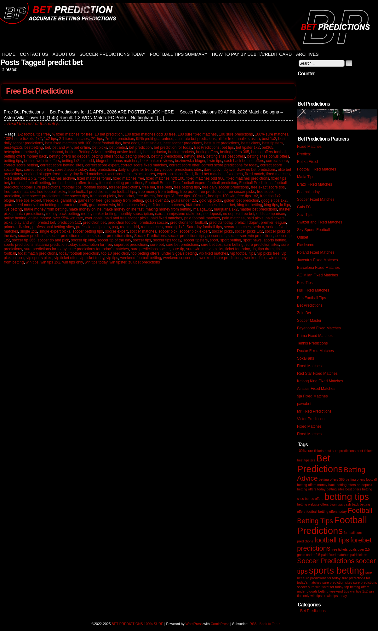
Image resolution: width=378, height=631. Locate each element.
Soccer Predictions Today (112, 54)
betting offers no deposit (69, 156)
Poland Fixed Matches (316, 252)
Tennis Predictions (312, 343)
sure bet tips (211, 244)
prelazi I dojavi (246, 222)
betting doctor (154, 152)
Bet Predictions (207, 147)
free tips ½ (166, 196)
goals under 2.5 (184, 200)
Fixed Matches (309, 146)
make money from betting (45, 209)
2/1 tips (97, 138)
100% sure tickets (19, 138)
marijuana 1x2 (226, 209)
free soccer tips (75, 196)
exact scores (144, 174)
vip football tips (242, 253)
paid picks (255, 218)
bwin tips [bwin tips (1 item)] (336, 504)
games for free (90, 200)
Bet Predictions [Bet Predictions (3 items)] (320, 463)
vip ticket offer (65, 258)
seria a (258, 227)
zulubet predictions (144, 262)
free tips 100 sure (191, 196)
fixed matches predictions (247, 178)
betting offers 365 (234, 152)
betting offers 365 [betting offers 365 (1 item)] (332, 479)
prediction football (122, 222)
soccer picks (222, 231)
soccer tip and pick (53, 240)
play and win (25, 222)
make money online (85, 209)
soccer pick (167, 231)
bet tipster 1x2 (248, 147)
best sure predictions (221, 143)
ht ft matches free (131, 205)
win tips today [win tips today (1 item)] (337, 596)
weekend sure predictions (220, 258)
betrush (31, 152)
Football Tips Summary (179, 54)
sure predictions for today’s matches (98, 249)
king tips (271, 205)
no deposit (212, 213)
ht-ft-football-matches (166, 205)
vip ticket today (92, 258)
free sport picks (103, 196)
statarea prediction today (56, 244)
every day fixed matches (82, 174)
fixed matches (277, 174)
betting (71, 152)
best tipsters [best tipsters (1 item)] (306, 460)
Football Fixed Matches (316, 169)
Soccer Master (309, 320)
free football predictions (87, 191)
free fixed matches (19, 191)
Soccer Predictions (150, 236)
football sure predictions (40, 187)
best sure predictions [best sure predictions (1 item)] (339, 451)
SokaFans (305, 358)
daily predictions (102, 169)
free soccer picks (240, 191)
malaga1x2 (202, 209)
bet (47, 147)
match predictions (29, 213)
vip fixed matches (213, 253)
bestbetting (33, 147)
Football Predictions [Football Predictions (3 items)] (332, 525)
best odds (131, 143)
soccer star (216, 236)
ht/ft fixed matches (201, 205)
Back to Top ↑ (270, 624)
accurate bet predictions (195, 138)
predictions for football (188, 222)
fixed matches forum (94, 178)
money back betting (62, 213)
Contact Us (34, 54)
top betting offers (145, 253)
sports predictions (18, 244)
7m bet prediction (119, 138)
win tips (32, 262)
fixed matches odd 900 (205, 178)
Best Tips (304, 283)
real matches (152, 227)
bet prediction (140, 147)
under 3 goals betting (179, 253)
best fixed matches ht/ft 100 (68, 143)
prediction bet (94, 222)
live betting (13, 209)
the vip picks (213, 249)
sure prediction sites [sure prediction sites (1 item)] (337, 582)
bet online (82, 147)
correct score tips (38, 169)
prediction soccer (154, 222)
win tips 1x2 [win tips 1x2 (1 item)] (359, 591)
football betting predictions (121, 183)
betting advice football (123, 152)
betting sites (194, 156)
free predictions (211, 191)
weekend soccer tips (180, 258)
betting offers (207, 152)
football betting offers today (74, 183)
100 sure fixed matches (197, 134)
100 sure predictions (236, 134)
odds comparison (270, 213)
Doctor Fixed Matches (315, 351)
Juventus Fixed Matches (317, 260)
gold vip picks (210, 200)
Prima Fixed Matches (315, 335)
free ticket (126, 196)
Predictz (304, 154)
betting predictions (166, 156)
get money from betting (124, 200)
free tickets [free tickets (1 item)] (339, 549)
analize (243, 138)
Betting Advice (91, 152)
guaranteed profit (72, 205)
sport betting (230, 240)
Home (8, 54)
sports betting (275, 240)
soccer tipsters (195, 240)
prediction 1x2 (69, 222)
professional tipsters (93, 227)
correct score (277, 161)
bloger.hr (103, 161)
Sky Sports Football (313, 230)
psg (115, 227)
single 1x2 (28, 231)
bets (43, 152)
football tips (72, 187)
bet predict (118, 147)
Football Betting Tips (162, 183)
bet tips (228, 147)
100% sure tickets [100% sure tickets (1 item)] (310, 451)
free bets (164, 187)
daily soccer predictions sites (178, 169)
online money (39, 218)
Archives (307, 54)
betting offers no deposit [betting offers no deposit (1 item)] (354, 485)
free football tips (123, 191)
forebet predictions (124, 187)
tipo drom (265, 249)
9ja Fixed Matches (312, 396)
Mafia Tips (305, 177)
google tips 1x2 (274, 200)
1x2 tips (50, 138)
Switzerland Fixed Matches (319, 222)
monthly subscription (135, 213)
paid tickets (275, 218)
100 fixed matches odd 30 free (150, 134)
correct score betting (21, 165)
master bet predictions (258, 209)
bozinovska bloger (190, 161)
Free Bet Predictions (39, 91)
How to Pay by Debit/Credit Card (252, 54)
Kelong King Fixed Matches (320, 381)
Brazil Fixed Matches (314, 184)
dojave (228, 169)
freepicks (50, 200)
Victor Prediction (310, 419)
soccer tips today (167, 240)
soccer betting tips (87, 231)
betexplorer (13, 152)
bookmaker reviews (156, 161)
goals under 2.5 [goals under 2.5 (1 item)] (308, 555)
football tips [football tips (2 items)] (331, 540)
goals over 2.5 (157, 200)
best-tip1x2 (13, 147)
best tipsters (272, 143)
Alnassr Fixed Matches (316, 388)
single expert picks (55, 231)
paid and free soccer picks (126, 218)
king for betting (249, 205)
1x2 (39, 138)
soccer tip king (83, 240)
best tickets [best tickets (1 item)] (365, 451)
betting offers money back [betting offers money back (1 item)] (316, 485)
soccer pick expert (195, 231)
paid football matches (202, 218)
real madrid (129, 227)
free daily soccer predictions (225, 187)
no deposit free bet (238, 213)
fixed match (254, 174)
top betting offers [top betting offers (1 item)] (356, 587)
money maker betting (98, 213)
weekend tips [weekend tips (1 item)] (339, 591)
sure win (193, 249)
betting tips (13, 161)
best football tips (107, 143)
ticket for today (237, 249)
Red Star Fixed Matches (317, 373)
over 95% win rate (68, 218)
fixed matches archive (56, 178)
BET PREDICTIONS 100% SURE (189, 26)
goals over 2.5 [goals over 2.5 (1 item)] (359, 549)
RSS (253, 624)
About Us (64, 54)
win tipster (118, 262)
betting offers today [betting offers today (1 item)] (311, 489)
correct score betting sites (61, 165)
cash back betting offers (244, 161)
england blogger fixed (42, 174)
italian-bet (227, 205)
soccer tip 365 (24, 240)
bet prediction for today (173, 147)
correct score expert (102, 165)
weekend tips (255, 258)
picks (8, 222)
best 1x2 (269, 138)
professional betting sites (53, 227)
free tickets (145, 196)
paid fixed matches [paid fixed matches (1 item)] (335, 555)
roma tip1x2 (175, 227)
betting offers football (268, 152)
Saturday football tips (204, 227)
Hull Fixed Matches (313, 290)
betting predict (137, 156)
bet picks (99, 147)
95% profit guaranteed (154, 138)
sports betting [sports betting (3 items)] (336, 570)
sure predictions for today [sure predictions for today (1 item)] (322, 578)
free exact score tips (268, 187)
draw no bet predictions (256, 169)
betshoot (56, 152)
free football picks (51, 191)
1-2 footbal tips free (34, 134)
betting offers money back (25, 156)
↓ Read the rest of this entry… (33, 123)
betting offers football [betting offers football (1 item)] (361, 479)
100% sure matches (271, 134)
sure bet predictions (182, 244)
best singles (151, 143)
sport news (252, 240)
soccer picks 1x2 (249, 231)
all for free (226, 138)
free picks (188, 191)
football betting (38, 183)
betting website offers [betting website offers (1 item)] (313, 504)
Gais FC (304, 207)
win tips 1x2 (50, 262)
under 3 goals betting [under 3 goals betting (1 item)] (313, 591)
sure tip (178, 249)
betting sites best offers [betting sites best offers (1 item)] (344, 489)
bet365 (267, 147)
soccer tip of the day (114, 240)
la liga (285, 205)
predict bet (46, 222)
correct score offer (184, 165)
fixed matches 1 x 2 (20, 178)
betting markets (181, 152)
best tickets (250, 143)
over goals (93, 218)
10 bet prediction (108, 134)
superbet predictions (131, 244)
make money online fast (124, 209)
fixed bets (234, 174)
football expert (193, 183)
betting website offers (42, 161)
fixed (188, 174)
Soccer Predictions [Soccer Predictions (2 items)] (325, 561)
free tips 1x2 (248, 196)
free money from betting (158, 191)
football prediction (222, 183)
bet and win (62, 147)
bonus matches (125, 161)
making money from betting (168, 209)
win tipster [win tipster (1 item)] (317, 596)
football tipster (95, 187)
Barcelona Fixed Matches (318, 267)
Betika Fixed (307, 161)
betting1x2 (70, 161)
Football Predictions (255, 183)
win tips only (72, 262)
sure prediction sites (262, 244)
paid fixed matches (166, 218)
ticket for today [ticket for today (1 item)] (332, 587)
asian (255, 138)
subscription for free (95, 244)
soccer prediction (32, 236)
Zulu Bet (304, 313)
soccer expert (116, 231)
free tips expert (28, 200)
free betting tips (187, 187)
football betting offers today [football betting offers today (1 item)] (326, 511)
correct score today (71, 169)
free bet (148, 187)
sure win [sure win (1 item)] (314, 587)
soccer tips (142, 240)
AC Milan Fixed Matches (317, 275)
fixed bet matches (209, 174)
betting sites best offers (225, 156)
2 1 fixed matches (74, 138)
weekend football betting (140, 258)
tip (254, 249)
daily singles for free (135, 169)
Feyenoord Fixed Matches (319, 328)
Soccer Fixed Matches (316, 199)
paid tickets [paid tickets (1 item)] (358, 555)
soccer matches (143, 231)
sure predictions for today (45, 249)
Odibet (302, 237)
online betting (15, 218)
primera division (17, 227)
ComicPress (220, 624)
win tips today (96, 262)
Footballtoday (308, 192)
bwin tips (214, 161)
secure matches (237, 227)
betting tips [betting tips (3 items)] (346, 496)
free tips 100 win (221, 196)
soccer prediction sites (113, 236)
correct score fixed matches (144, 165)
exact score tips (118, 174)
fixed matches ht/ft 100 (165, 178)
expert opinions (169, 174)
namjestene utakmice (183, 213)
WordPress (194, 624)
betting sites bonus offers (268, 156)
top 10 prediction (115, 253)
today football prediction (79, 253)
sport (214, 240)
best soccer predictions (182, 143)
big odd (88, 161)
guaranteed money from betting (30, 205)
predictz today (220, 222)
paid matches (233, 218)
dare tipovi (212, 169)
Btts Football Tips (311, 298)
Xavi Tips (304, 214)
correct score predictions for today (229, 165)
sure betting (233, 244)
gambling (68, 200)
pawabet (304, 404)
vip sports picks (39, 258)
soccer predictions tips (186, 236)
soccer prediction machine (71, 236)
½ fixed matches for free (72, 134)
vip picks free (268, 253)
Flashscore (306, 245)
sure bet (157, 244)
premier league (273, 222)
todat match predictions (37, 253)
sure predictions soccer (150, 249)
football (17, 183)
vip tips (112, 258)
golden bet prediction (241, 200)
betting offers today (107, 156)
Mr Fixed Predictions (314, 411)
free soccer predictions (41, 196)
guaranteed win (102, 205)
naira (159, 213)
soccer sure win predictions (250, 236)
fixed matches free (128, 178)
